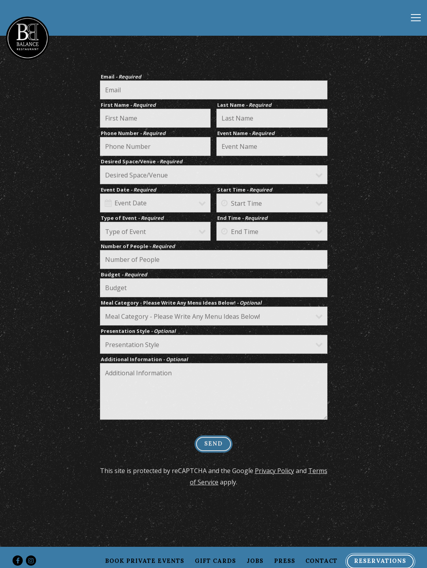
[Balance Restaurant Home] (27, 37)
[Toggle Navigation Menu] (416, 17)
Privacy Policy (274, 471)
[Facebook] (18, 560)
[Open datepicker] (108, 204)
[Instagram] (31, 560)
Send (213, 444)
